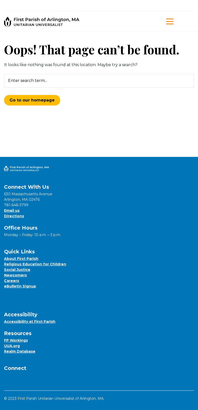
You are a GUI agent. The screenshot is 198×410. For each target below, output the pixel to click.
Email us (12, 210)
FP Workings (16, 340)
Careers (11, 280)
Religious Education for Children (35, 264)
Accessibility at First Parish (29, 321)
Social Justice (17, 269)
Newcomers (15, 275)
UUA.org (12, 346)
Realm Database (19, 351)
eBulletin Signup (20, 286)
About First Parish (21, 258)
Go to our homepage (32, 100)
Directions (14, 216)
